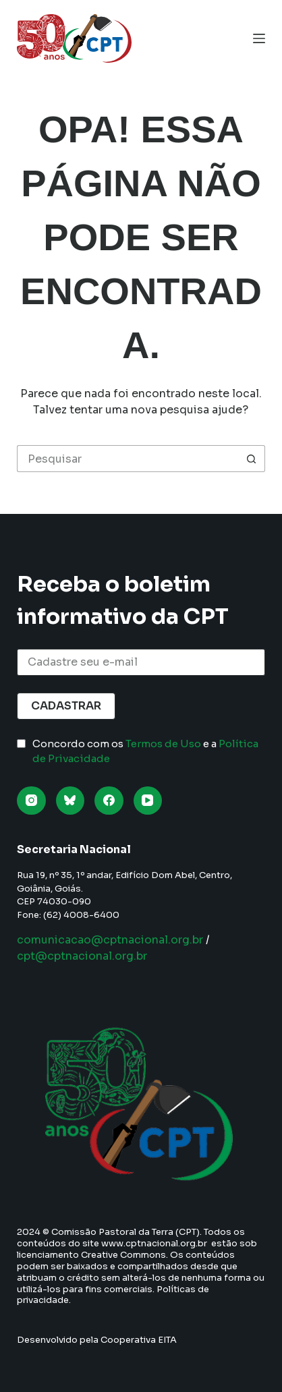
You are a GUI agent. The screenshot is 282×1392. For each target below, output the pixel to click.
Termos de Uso (163, 743)
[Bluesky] (70, 800)
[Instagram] (31, 800)
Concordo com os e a (145, 751)
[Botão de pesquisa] (251, 458)
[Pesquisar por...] (127, 458)
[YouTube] (148, 800)
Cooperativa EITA (139, 1339)
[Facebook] (108, 800)
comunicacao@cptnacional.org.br (110, 940)
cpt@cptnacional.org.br (82, 956)
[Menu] (259, 38)
